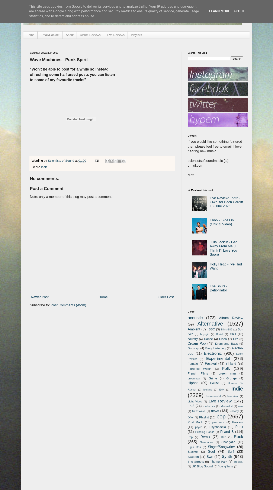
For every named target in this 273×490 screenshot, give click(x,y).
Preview (237, 422)
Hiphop (193, 383)
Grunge (231, 378)
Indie (44, 167)
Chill (233, 334)
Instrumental (213, 396)
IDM (221, 389)
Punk (239, 427)
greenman (194, 378)
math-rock (209, 406)
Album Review (231, 318)
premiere (218, 422)
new (240, 406)
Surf (231, 451)
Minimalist (227, 406)
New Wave (199, 411)
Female (193, 363)
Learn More (219, 11)
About (70, 35)
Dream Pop (197, 343)
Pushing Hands (204, 432)
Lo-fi (191, 406)
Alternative (210, 324)
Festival (210, 363)
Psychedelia (217, 427)
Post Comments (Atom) (68, 305)
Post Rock (195, 422)
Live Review (220, 401)
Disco (223, 339)
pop (221, 416)
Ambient (194, 329)
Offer (191, 417)
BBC (212, 329)
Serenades (206, 442)
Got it (239, 11)
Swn (209, 456)
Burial (219, 334)
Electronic (213, 353)
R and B (227, 432)
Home (30, 35)
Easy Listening (215, 348)
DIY (235, 339)
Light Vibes (195, 401)
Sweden (193, 456)
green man (227, 373)
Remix (205, 437)
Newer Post (40, 297)
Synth (227, 456)
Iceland (207, 389)
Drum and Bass (226, 343)
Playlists (136, 35)
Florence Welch (200, 368)
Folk (226, 368)
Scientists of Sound (61, 160)
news (215, 411)
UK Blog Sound (202, 466)
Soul (211, 451)
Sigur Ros (194, 447)
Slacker (193, 451)
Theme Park (218, 461)
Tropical (238, 461)
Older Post (166, 297)
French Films (198, 373)
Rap (190, 437)
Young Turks (225, 466)
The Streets (196, 461)
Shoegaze (228, 442)
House (214, 383)
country (193, 339)
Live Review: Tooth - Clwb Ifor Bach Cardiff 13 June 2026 (226, 202)
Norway (234, 411)
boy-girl (204, 334)
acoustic (195, 318)
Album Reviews (90, 35)
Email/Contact (50, 35)
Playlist (204, 417)
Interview (232, 396)
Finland (231, 363)
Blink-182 (226, 329)
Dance (208, 339)
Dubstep (193, 348)
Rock (238, 436)
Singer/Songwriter (221, 447)
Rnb (223, 437)
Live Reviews (116, 35)
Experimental (218, 358)
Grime (213, 378)
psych (198, 427)
